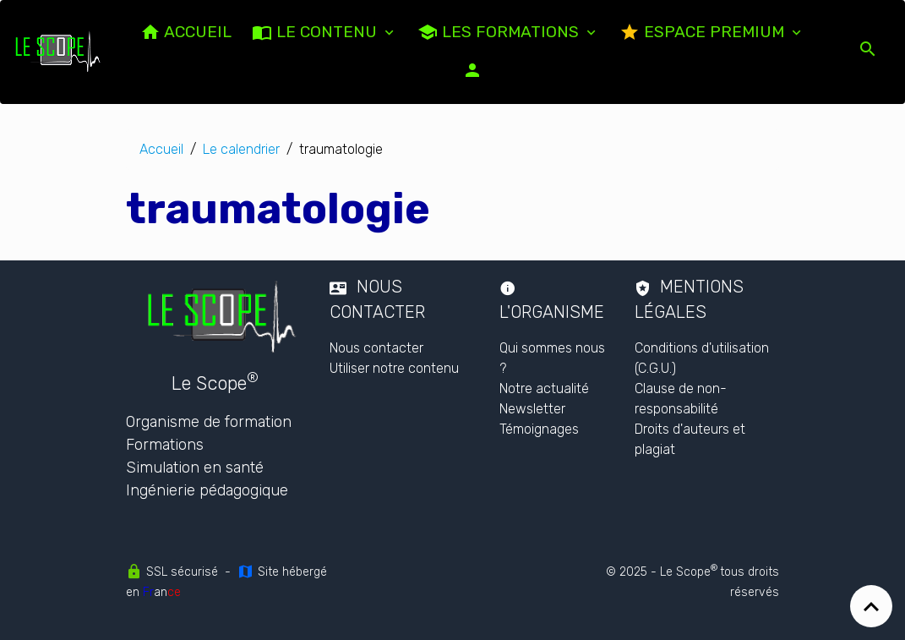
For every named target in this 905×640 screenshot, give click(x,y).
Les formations (500, 32)
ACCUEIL (186, 32)
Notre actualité (544, 388)
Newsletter (532, 409)
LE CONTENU (316, 32)
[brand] (60, 51)
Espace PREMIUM (703, 32)
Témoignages (539, 429)
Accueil (161, 149)
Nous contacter (376, 348)
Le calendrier (241, 149)
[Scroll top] (871, 606)
